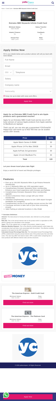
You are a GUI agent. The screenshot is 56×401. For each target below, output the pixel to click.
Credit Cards (9, 8)
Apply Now (28, 101)
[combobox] (8, 72)
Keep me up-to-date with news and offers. (21, 96)
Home (3, 8)
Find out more (28, 302)
